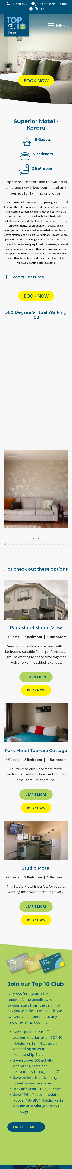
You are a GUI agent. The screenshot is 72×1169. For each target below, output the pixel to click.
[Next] (38, 538)
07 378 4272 (18, 4)
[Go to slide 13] (51, 544)
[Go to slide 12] (48, 544)
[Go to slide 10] (40, 544)
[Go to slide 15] (59, 544)
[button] (58, 25)
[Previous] (34, 538)
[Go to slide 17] (67, 544)
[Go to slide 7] (28, 544)
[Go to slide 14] (55, 544)
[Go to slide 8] (32, 544)
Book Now (36, 690)
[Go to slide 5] (21, 544)
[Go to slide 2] (9, 544)
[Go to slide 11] (44, 544)
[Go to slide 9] (36, 544)
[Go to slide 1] (5, 544)
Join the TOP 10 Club (49, 4)
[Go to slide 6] (25, 544)
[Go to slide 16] (63, 544)
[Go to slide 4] (17, 544)
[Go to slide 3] (13, 544)
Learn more (36, 677)
